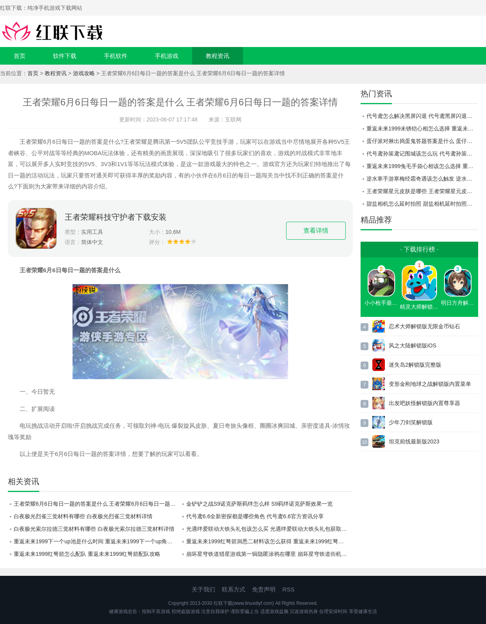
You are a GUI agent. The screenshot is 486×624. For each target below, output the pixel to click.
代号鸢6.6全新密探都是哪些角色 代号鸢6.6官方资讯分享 (255, 516)
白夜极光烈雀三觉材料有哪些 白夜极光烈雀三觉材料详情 (83, 516)
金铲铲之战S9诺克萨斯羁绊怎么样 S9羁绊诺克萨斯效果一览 (259, 504)
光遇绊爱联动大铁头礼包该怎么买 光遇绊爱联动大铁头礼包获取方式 (269, 529)
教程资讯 (217, 55)
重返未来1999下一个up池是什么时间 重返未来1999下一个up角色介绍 (97, 541)
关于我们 (203, 589)
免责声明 (264, 589)
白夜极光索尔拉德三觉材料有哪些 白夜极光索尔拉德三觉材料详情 (94, 529)
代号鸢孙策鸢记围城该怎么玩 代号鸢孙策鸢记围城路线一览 (422, 153)
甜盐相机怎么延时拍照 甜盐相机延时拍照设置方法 (422, 204)
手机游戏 (166, 55)
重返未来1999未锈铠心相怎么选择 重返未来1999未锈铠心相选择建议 (422, 128)
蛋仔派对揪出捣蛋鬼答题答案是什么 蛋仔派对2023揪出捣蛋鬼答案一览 (422, 141)
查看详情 (315, 230)
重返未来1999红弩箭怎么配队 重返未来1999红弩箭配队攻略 (87, 554)
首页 (19, 55)
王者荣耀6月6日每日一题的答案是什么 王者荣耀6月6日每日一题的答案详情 (97, 504)
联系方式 (233, 589)
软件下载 (64, 55)
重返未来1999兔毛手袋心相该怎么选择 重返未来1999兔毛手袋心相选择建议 (422, 166)
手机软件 (115, 55)
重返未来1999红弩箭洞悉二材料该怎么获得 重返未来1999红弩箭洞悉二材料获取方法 (269, 541)
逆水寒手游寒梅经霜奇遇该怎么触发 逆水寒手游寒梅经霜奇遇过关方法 (422, 178)
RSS (289, 589)
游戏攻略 (84, 73)
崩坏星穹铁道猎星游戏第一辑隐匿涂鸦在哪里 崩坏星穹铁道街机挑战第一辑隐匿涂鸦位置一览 (269, 554)
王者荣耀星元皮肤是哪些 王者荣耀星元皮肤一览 (422, 191)
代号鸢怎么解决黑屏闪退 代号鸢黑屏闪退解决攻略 (422, 116)
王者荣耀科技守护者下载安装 (116, 217)
